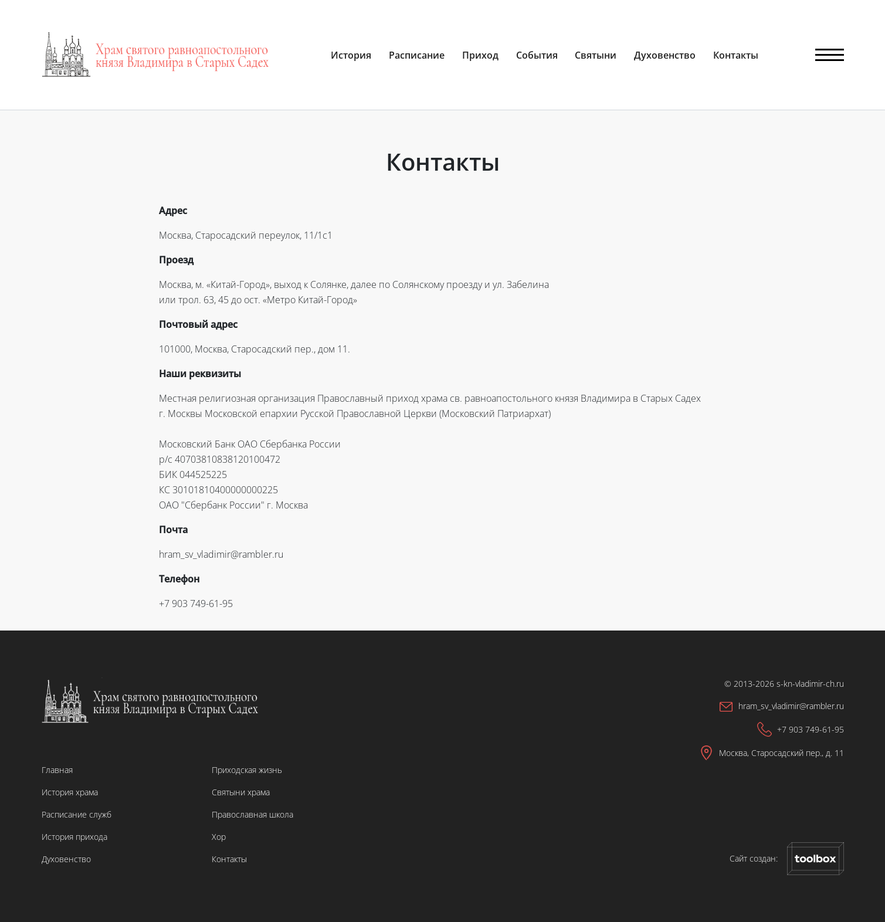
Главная (57, 769)
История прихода (74, 836)
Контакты (735, 55)
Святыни (595, 55)
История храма (70, 792)
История (351, 55)
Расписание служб (76, 814)
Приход (480, 55)
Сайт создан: (787, 858)
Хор (219, 836)
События (537, 55)
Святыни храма (241, 792)
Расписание (417, 55)
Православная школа (252, 814)
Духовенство (665, 55)
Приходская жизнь (247, 769)
